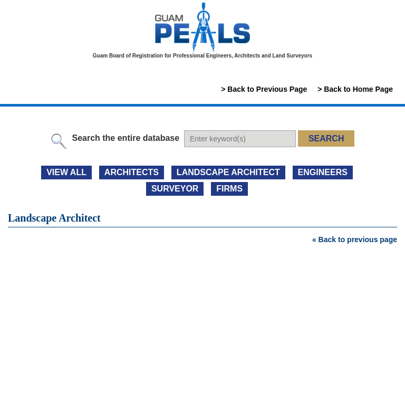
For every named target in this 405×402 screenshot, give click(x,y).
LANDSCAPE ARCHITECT (228, 172)
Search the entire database (125, 137)
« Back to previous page (354, 239)
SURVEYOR (175, 188)
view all (66, 172)
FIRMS (229, 188)
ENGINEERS (323, 172)
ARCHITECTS (131, 172)
